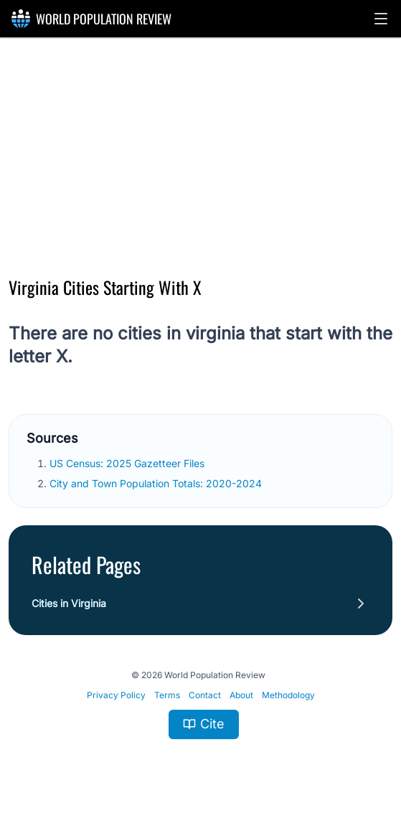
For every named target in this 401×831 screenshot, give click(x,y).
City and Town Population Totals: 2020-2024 (157, 483)
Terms (167, 695)
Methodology (288, 695)
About (241, 695)
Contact (205, 695)
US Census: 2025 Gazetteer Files (128, 463)
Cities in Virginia (69, 603)
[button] (381, 18)
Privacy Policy (116, 695)
